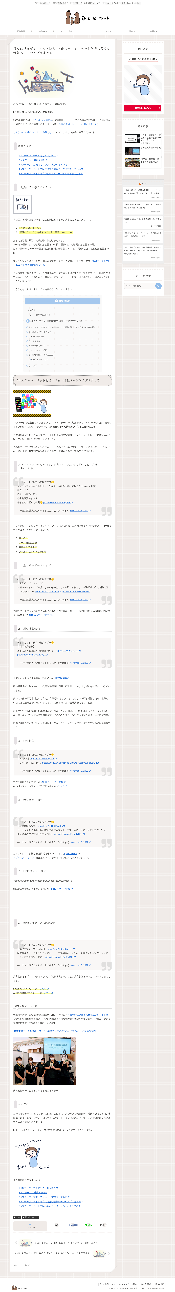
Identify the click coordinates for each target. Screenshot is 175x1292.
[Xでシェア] (56, 1224)
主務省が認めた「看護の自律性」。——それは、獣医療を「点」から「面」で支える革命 (142, 191)
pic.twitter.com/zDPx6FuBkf (77, 591)
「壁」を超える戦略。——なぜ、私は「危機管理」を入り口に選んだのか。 (142, 206)
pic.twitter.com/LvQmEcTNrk (60, 957)
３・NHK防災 (34, 341)
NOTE (144, 183)
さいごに (32, 366)
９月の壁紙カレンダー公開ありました (78, 124)
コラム (17, 1217)
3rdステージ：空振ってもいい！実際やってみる (44, 164)
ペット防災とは (44, 132)
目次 (61, 301)
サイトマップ (123, 1284)
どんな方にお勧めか (23, 132)
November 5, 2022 (80, 510)
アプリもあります (23, 857)
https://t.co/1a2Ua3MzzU (61, 949)
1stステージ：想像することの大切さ (38, 155)
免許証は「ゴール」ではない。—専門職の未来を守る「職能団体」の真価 (142, 234)
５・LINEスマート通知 (38, 350)
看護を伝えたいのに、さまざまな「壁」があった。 (142, 220)
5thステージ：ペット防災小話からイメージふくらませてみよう (51, 173)
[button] (104, 1224)
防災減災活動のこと (30, 1217)
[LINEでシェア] (88, 1224)
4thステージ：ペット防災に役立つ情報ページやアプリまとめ (51, 169)
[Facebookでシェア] (72, 1224)
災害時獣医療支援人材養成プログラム (88, 1014)
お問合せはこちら (143, 108)
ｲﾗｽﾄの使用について (108, 1284)
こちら (62, 786)
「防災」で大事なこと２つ (39, 315)
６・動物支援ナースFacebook (41, 355)
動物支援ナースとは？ (40, 359)
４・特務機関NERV (37, 346)
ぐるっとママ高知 (42, 120)
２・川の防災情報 (36, 336)
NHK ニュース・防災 (54, 782)
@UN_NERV (71, 853)
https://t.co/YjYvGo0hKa (48, 591)
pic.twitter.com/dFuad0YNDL (69, 834)
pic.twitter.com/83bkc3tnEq (84, 763)
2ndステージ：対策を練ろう (33, 160)
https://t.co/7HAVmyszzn (43, 758)
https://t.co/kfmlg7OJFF (68, 650)
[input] (141, 286)
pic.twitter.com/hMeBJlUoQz (32, 654)
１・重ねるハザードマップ (40, 332)
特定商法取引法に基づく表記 (152, 1284)
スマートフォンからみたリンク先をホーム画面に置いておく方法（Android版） (62, 327)
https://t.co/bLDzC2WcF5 (51, 826)
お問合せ (135, 1284)
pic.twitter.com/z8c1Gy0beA (58, 502)
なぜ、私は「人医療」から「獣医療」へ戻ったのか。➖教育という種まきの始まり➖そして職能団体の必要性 (142, 250)
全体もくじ (32, 310)
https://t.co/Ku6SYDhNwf (55, 763)
